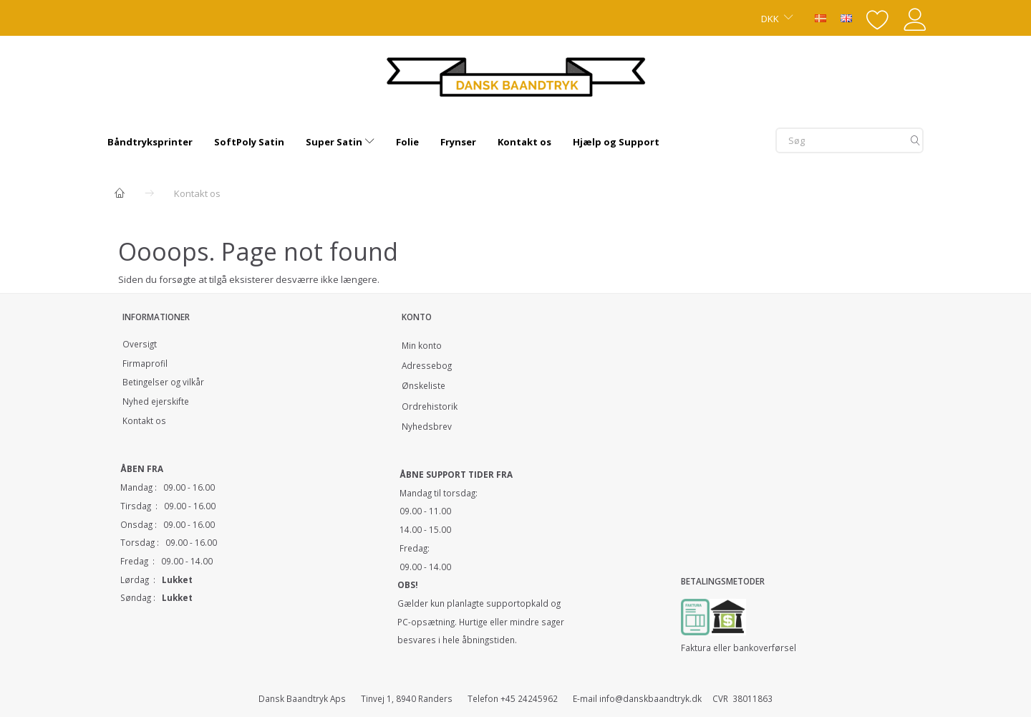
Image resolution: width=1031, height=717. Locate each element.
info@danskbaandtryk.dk (650, 698)
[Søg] (915, 140)
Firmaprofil (145, 363)
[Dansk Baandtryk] (515, 74)
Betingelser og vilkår (163, 382)
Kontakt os (144, 420)
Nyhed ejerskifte (155, 401)
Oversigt (139, 344)
